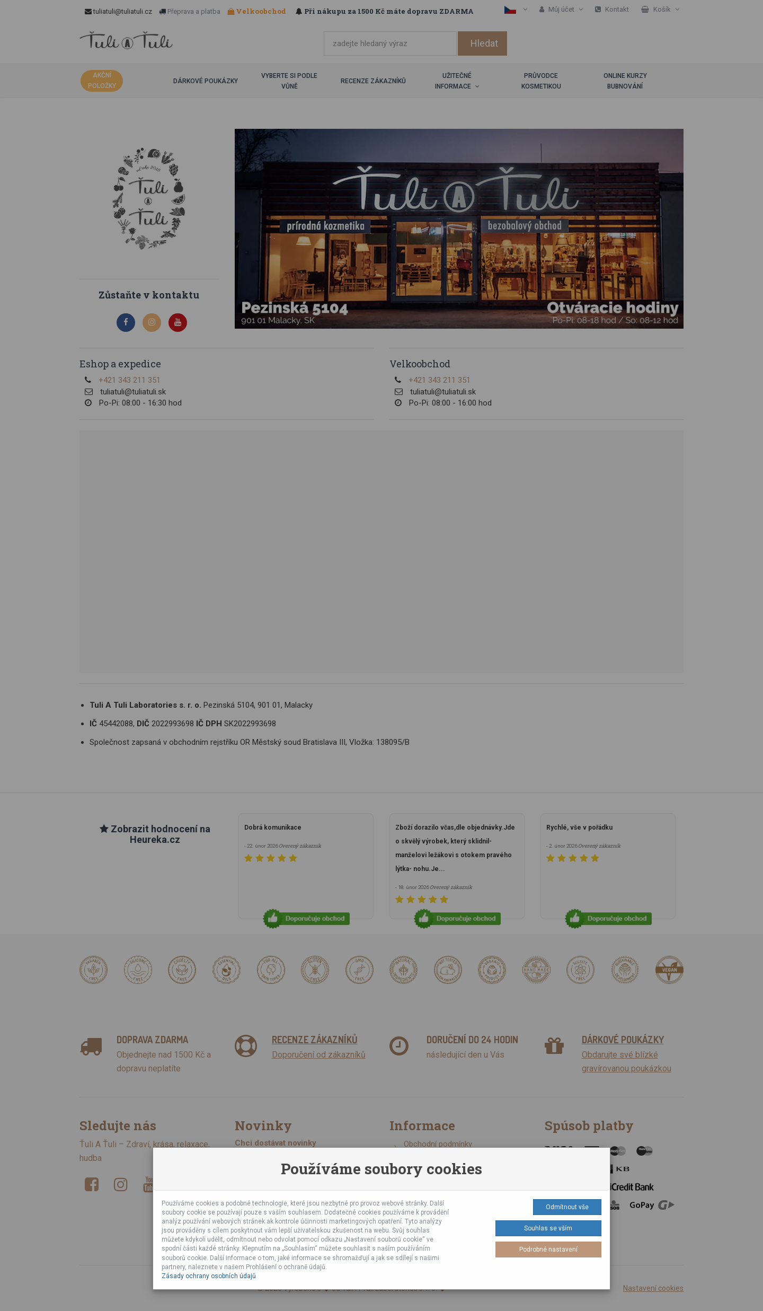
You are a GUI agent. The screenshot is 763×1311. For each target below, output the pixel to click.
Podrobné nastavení (548, 1249)
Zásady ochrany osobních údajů (209, 1276)
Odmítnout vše (567, 1207)
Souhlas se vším (548, 1228)
